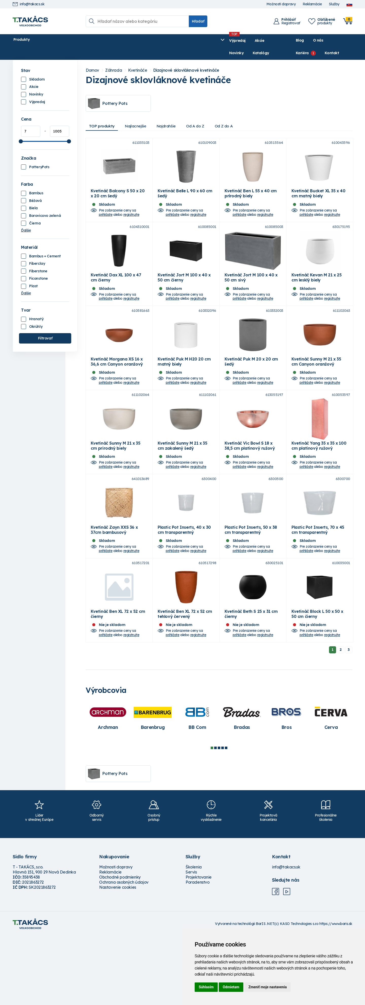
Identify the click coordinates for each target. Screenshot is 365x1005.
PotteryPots (39, 154)
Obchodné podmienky (120, 946)
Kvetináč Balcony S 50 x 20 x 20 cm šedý (118, 195)
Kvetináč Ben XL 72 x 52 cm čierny (118, 683)
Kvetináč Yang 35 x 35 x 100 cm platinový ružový (318, 487)
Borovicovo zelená (45, 203)
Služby (334, 4)
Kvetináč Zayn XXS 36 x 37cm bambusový (114, 585)
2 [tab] (215, 817)
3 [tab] (219, 817)
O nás (294, 40)
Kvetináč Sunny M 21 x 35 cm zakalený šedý (182, 487)
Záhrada (113, 57)
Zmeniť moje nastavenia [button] (267, 987)
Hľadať (198, 21)
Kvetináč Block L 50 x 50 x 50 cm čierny (317, 683)
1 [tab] (212, 817)
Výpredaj (90, 40)
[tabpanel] (108, 786)
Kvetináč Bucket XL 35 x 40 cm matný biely (318, 195)
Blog (276, 40)
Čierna (35, 210)
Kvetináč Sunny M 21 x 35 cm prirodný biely (115, 487)
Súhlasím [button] (206, 987)
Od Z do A (239, 114)
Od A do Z (207, 114)
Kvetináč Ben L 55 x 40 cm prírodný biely (251, 195)
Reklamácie (312, 4)
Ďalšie (26, 218)
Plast (33, 273)
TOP (104, 114)
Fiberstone (38, 258)
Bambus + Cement (45, 243)
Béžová (35, 188)
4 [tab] (222, 817)
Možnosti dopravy (281, 4)
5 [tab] (226, 817)
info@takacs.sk (28, 4)
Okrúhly (35, 314)
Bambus (36, 180)
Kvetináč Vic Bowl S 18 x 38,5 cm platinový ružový (250, 487)
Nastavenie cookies (117, 956)
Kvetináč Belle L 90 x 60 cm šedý (185, 195)
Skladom (37, 67)
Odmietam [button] (231, 987)
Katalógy (157, 40)
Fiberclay (37, 251)
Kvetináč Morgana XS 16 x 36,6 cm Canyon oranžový (117, 390)
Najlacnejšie (141, 114)
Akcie (112, 40)
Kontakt (345, 40)
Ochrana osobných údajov (124, 951)
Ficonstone (38, 266)
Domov (92, 57)
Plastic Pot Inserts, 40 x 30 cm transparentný (184, 585)
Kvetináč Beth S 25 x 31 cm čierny (251, 683)
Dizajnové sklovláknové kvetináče (186, 57)
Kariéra (315, 40)
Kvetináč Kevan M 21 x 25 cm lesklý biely (316, 292)
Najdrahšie (175, 114)
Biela (33, 196)
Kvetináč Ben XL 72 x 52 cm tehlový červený (185, 683)
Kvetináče (137, 57)
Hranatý (36, 306)
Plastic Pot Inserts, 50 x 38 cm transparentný (251, 585)
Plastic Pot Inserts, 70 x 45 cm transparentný (317, 585)
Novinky (133, 40)
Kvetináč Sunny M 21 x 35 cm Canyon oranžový (316, 390)
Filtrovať (45, 326)
